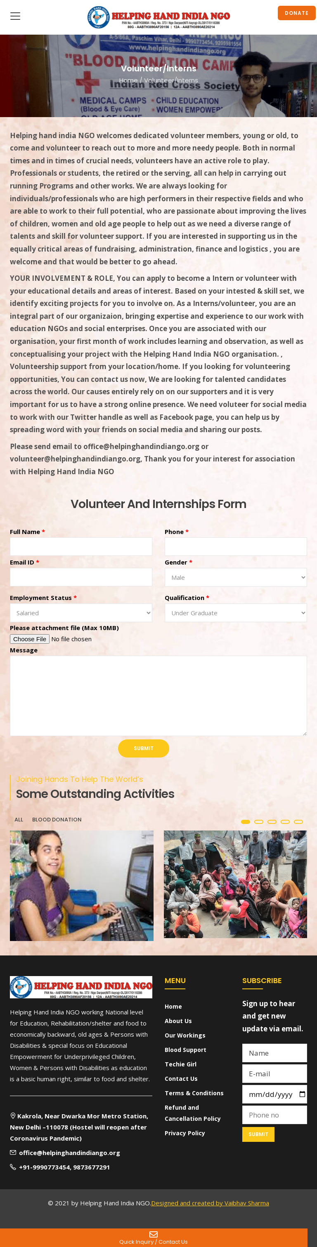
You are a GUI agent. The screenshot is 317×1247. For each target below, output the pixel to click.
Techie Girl (180, 1064)
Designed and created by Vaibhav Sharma (210, 1203)
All (18, 819)
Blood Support (185, 1050)
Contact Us (181, 1078)
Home (128, 79)
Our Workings (185, 1035)
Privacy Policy (185, 1133)
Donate (297, 12)
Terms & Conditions (194, 1093)
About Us (178, 1021)
